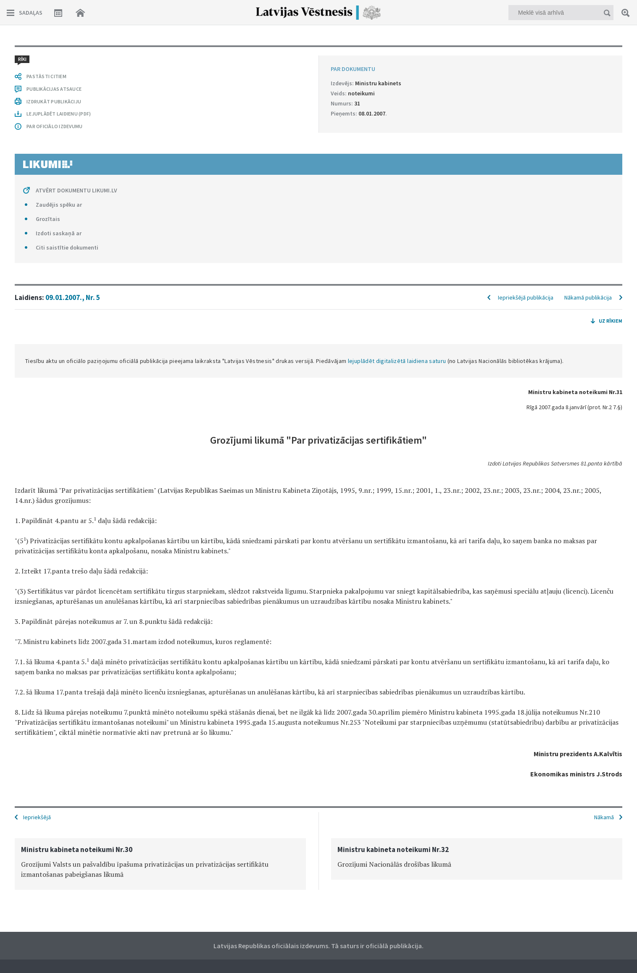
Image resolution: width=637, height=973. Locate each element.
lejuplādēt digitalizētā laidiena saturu (397, 361)
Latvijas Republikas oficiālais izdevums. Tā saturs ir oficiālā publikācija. (318, 945)
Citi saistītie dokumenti (67, 247)
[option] (160, 864)
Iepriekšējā (37, 817)
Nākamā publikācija (588, 297)
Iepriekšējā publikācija (525, 297)
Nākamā (604, 817)
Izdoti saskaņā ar (59, 233)
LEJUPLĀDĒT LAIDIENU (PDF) (58, 113)
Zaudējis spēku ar (59, 204)
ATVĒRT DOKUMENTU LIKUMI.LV (76, 190)
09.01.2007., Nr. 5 (72, 297)
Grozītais (48, 219)
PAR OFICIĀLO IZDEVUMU (54, 126)
